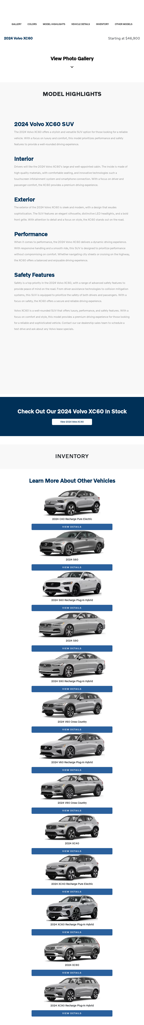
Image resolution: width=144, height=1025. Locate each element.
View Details (72, 526)
